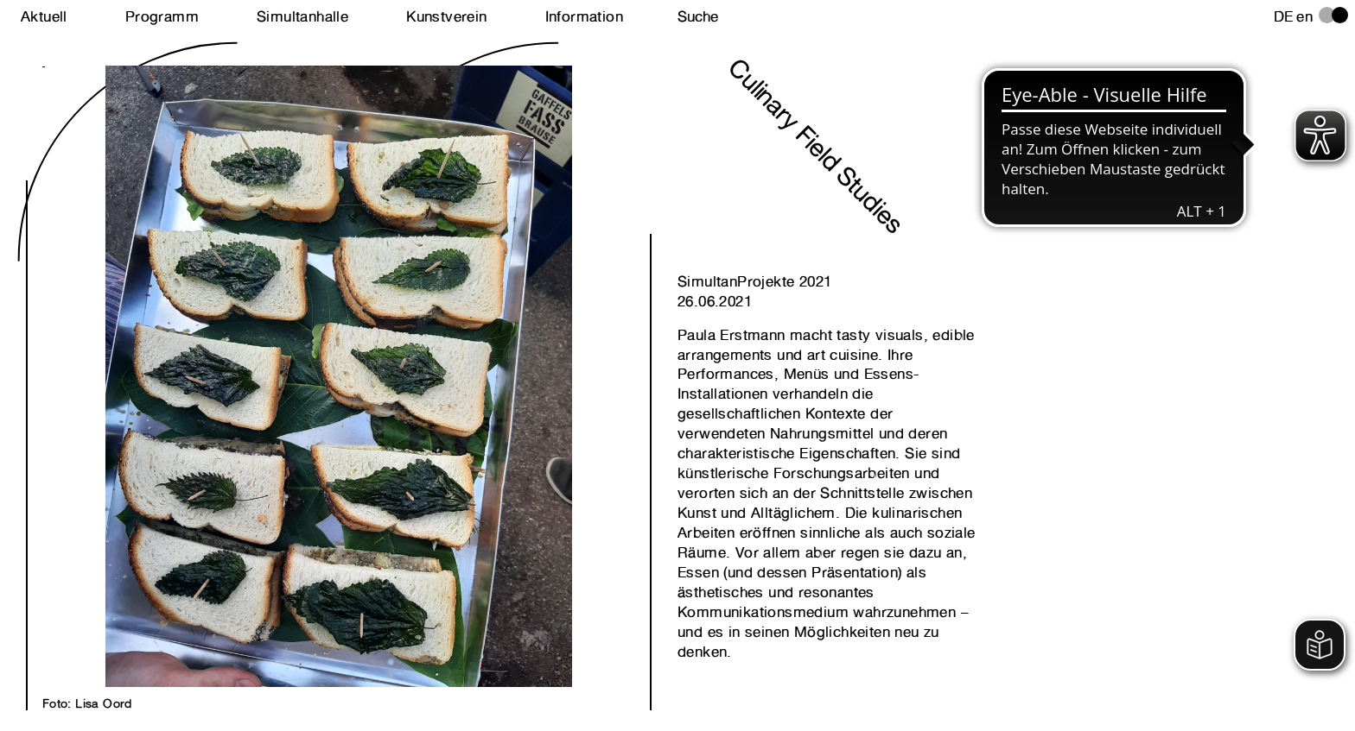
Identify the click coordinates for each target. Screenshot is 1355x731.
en (1304, 16)
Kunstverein (446, 16)
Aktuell (44, 16)
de (1284, 16)
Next (190, 358)
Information (584, 16)
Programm (162, 16)
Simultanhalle (302, 16)
